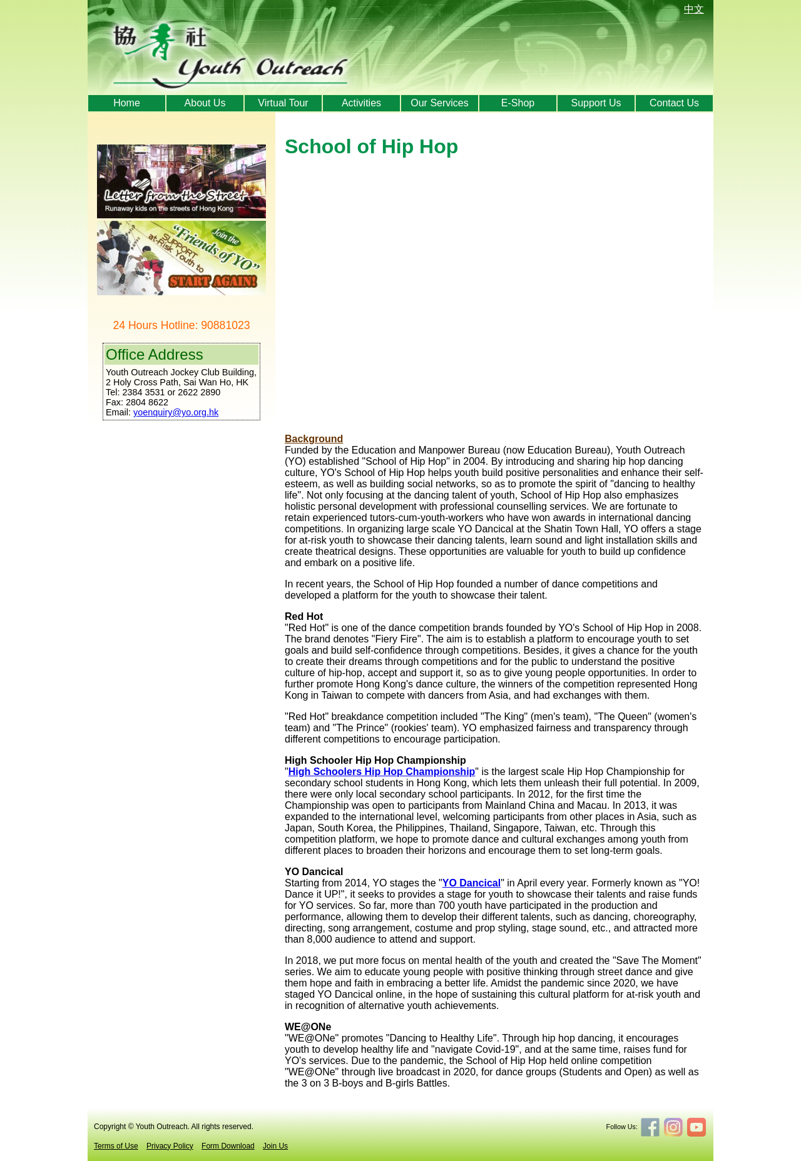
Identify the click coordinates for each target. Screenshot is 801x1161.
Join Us (275, 1146)
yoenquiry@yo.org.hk (175, 412)
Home (126, 103)
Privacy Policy (169, 1146)
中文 (694, 9)
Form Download (228, 1146)
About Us (205, 103)
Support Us (596, 103)
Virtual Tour (283, 103)
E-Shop (517, 103)
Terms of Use (116, 1146)
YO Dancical (471, 883)
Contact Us (674, 103)
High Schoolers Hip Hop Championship (382, 771)
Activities (361, 103)
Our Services (439, 103)
